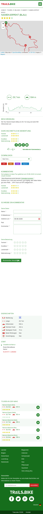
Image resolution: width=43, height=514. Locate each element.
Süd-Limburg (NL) (26, 471)
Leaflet (2, 52)
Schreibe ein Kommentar (31, 149)
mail (31, 498)
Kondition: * (4, 246)
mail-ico (27, 145)
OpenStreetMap (16, 52)
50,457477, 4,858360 (9, 352)
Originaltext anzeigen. (27, 178)
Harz (22, 462)
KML (11, 164)
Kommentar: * (5, 226)
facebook (11, 498)
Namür (24, 10)
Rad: (2, 222)
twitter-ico (19, 145)
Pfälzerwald (25, 465)
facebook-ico (16, 145)
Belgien (17, 10)
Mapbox (3, 54)
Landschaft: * (5, 249)
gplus (24, 498)
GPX (4, 164)
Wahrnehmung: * (6, 253)
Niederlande (5, 462)
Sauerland (24, 468)
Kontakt (28, 512)
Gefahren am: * (5, 219)
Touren (9, 10)
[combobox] (16, 159)
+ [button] (3, 24)
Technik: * (4, 242)
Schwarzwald (25, 456)
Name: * (3, 211)
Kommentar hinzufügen (11, 260)
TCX (17, 164)
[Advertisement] (21, 74)
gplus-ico (23, 145)
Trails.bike (8, 4)
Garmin (25, 164)
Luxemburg (4, 459)
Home (3, 10)
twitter (18, 498)
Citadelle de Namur (9, 345)
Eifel (22, 459)
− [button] (3, 27)
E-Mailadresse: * (6, 215)
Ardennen (24, 453)
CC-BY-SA (32, 52)
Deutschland (5, 456)
